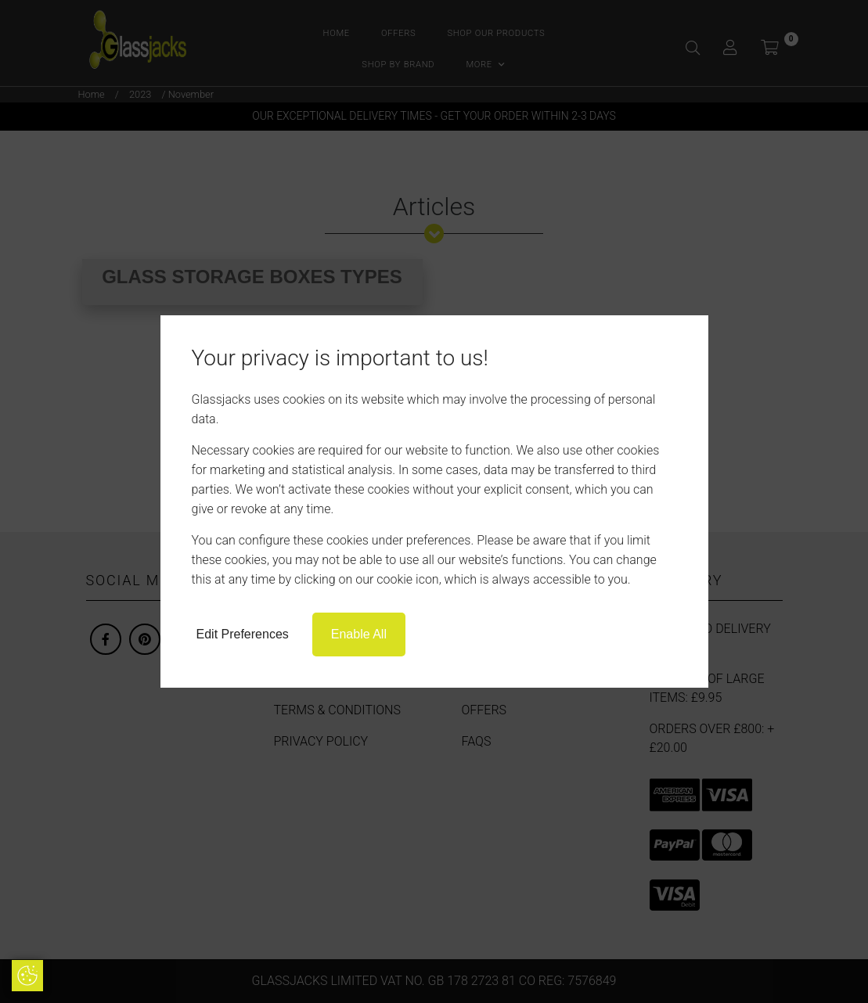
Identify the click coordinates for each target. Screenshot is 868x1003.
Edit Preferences (242, 634)
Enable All (359, 634)
